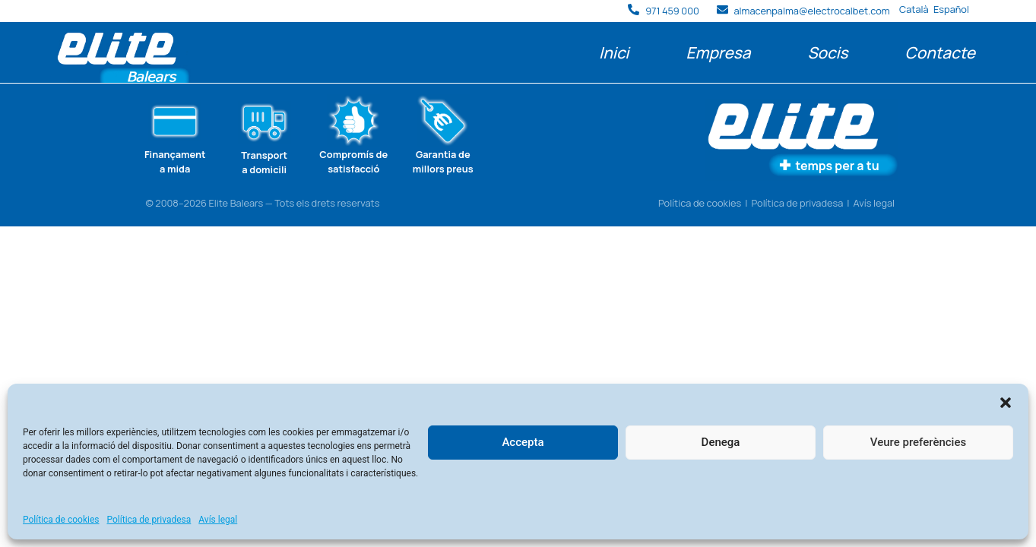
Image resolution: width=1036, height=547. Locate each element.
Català (914, 9)
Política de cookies (61, 519)
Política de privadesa (149, 519)
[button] (1005, 402)
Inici (614, 52)
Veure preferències (918, 442)
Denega (721, 442)
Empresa (718, 52)
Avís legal (217, 519)
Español (951, 9)
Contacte (940, 52)
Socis (827, 52)
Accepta (522, 442)
